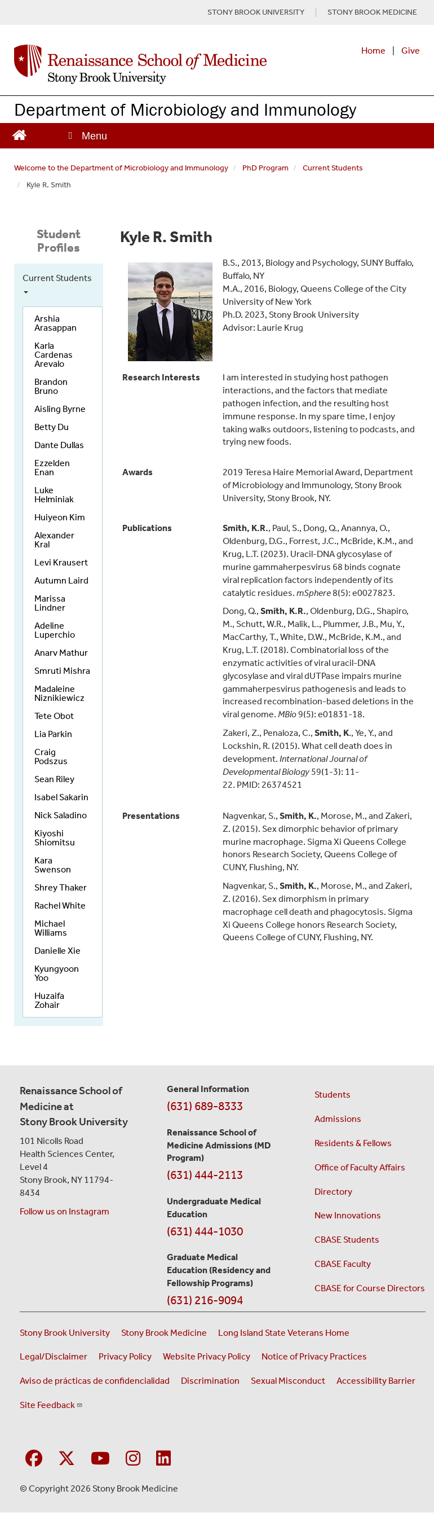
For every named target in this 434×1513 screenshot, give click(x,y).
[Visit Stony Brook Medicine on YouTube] (100, 1459)
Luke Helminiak (54, 495)
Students (333, 1094)
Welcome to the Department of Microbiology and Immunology (121, 168)
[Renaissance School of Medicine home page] (140, 64)
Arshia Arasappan (55, 323)
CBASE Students (347, 1239)
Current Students (333, 168)
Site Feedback (51, 1405)
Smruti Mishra (62, 670)
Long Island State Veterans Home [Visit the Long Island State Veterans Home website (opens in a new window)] (283, 1332)
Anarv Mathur (61, 652)
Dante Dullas (59, 445)
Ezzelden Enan (52, 467)
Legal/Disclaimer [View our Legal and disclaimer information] (53, 1356)
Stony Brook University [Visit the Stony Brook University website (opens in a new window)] (65, 1332)
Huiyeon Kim (59, 517)
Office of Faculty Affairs (360, 1167)
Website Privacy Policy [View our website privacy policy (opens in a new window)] (206, 1356)
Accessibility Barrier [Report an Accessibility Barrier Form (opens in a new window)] (375, 1380)
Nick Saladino (60, 815)
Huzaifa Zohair (49, 1000)
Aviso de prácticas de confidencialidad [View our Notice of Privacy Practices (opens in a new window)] (95, 1380)
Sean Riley (54, 779)
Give (410, 50)
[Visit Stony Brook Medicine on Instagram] (133, 1459)
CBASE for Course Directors (370, 1288)
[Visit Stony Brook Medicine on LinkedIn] (163, 1459)
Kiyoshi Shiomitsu (54, 838)
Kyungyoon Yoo (56, 973)
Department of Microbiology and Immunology (185, 109)
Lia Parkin (53, 734)
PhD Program (265, 168)
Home (373, 50)
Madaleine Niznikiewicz (59, 693)
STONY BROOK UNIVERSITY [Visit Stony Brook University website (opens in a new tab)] (255, 12)
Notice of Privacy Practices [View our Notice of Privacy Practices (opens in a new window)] (314, 1356)
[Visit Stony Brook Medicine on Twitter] (66, 1459)
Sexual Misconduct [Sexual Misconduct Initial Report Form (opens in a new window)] (288, 1380)
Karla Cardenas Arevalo (53, 354)
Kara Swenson (52, 865)
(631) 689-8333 (205, 1106)
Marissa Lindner (49, 603)
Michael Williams (50, 928)
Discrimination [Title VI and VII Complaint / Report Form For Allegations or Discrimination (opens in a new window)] (210, 1380)
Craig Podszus (51, 756)
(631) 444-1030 (205, 1231)
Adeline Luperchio (54, 630)
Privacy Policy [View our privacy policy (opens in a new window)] (125, 1356)
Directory (333, 1191)
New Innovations (348, 1215)
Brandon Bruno (51, 386)
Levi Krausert (61, 562)
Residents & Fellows (353, 1143)
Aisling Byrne (60, 409)
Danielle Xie (57, 950)
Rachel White (60, 905)
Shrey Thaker (60, 887)
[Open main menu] (86, 135)
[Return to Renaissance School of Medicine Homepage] (19, 133)
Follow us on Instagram (64, 1211)
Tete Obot (54, 716)
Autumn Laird (61, 580)
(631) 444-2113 (205, 1175)
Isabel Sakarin (61, 797)
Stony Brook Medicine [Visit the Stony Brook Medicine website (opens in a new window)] (164, 1332)
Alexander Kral (54, 540)
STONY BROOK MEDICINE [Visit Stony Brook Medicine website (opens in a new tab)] (372, 12)
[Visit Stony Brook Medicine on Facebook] (34, 1459)
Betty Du (51, 427)
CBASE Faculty (343, 1263)
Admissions (338, 1118)
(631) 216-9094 (205, 1300)
